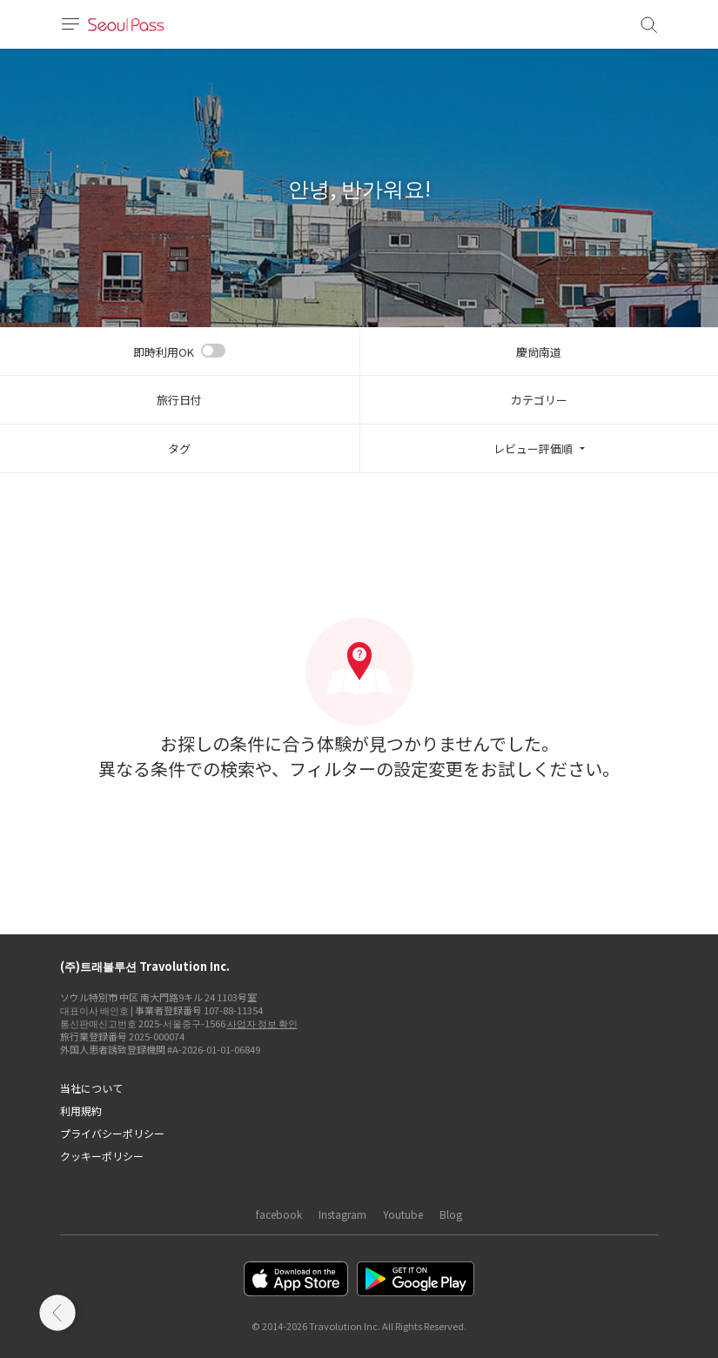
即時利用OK (163, 352)
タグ (179, 448)
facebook (279, 1214)
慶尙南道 (538, 352)
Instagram (342, 1214)
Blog (451, 1214)
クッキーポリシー (102, 1155)
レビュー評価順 (533, 448)
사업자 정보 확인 (262, 1023)
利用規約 (81, 1110)
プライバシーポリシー (112, 1133)
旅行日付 (179, 399)
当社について (91, 1087)
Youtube (403, 1214)
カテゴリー (539, 399)
